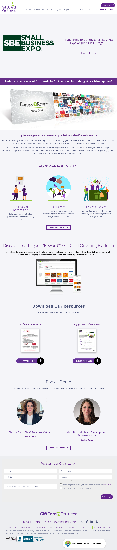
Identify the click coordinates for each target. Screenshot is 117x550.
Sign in (112, 9)
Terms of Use (107, 485)
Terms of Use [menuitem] (41, 527)
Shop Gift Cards (107, 5)
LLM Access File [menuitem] (55, 527)
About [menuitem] (87, 9)
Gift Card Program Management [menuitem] (59, 9)
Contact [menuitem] (94, 9)
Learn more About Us (58, 227)
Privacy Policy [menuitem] (12, 527)
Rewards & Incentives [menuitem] (35, 9)
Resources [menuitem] (78, 9)
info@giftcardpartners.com (60, 522)
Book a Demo (30, 436)
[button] (84, 543)
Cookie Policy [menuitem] (27, 527)
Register (102, 9)
